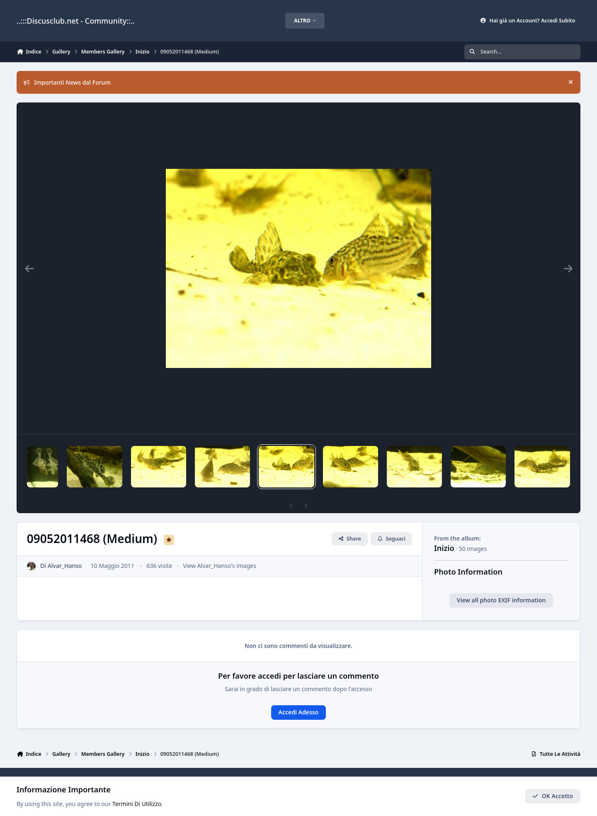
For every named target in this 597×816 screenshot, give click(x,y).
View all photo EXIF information (501, 586)
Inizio (444, 534)
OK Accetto (552, 796)
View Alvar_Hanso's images (219, 551)
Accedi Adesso (299, 698)
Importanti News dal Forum (67, 82)
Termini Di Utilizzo (136, 804)
